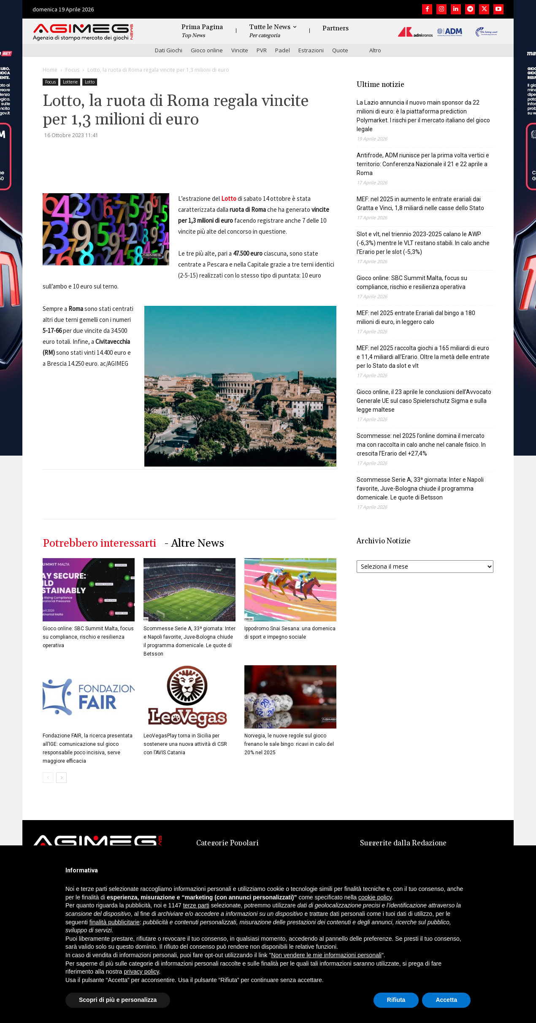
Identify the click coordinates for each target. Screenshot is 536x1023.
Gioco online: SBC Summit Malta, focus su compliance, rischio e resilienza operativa (88, 637)
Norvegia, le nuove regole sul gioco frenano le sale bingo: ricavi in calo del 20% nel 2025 (289, 744)
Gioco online (207, 50)
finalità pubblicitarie (114, 922)
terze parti (196, 905)
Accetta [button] (446, 999)
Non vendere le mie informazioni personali (326, 955)
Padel (282, 50)
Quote (340, 50)
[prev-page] (48, 777)
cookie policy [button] (375, 897)
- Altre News (194, 543)
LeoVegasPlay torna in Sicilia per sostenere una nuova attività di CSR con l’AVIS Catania (185, 744)
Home (50, 69)
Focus (72, 69)
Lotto (90, 82)
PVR (262, 50)
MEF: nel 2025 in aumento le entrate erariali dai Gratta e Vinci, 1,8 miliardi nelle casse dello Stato (420, 203)
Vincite (239, 50)
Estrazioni (311, 50)
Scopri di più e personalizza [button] (118, 999)
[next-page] (61, 777)
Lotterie (70, 82)
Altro (375, 50)
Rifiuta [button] (396, 999)
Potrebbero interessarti (99, 543)
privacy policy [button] (141, 971)
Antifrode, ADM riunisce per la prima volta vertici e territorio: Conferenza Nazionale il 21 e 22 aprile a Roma (423, 164)
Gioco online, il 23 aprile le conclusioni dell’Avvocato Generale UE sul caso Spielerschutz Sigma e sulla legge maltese (424, 401)
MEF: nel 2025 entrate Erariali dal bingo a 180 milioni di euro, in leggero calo (416, 317)
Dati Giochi (168, 50)
